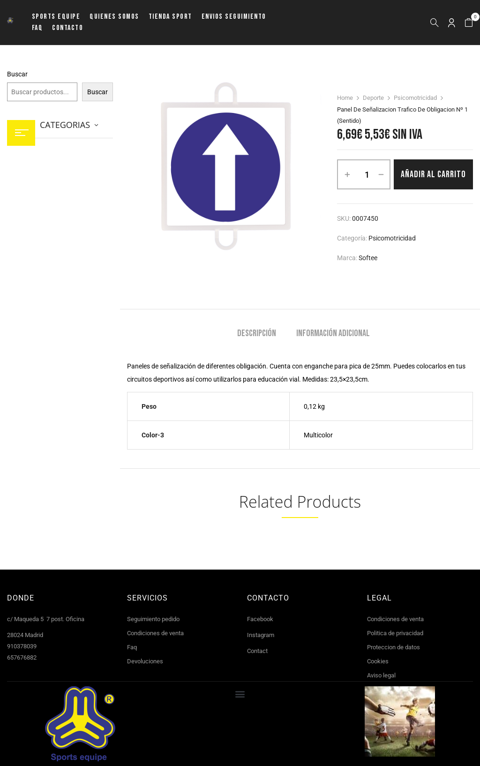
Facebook (260, 619)
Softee (368, 258)
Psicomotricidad (415, 97)
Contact (257, 650)
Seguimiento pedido (153, 619)
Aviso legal (381, 675)
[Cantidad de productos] (367, 174)
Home (345, 97)
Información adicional (333, 333)
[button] (469, 22)
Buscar (17, 74)
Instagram (260, 634)
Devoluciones (145, 661)
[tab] (256, 334)
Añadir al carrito (433, 174)
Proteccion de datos (393, 647)
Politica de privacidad (395, 633)
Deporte (373, 97)
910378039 (22, 646)
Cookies (378, 661)
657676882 (22, 657)
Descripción (256, 333)
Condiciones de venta (155, 633)
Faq (132, 647)
